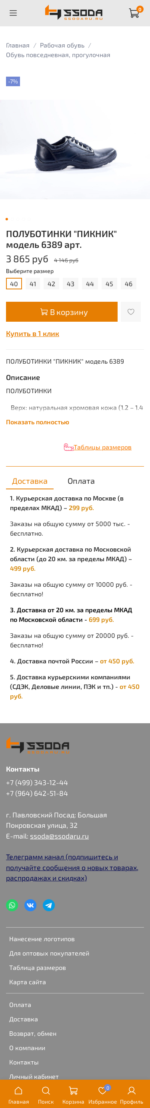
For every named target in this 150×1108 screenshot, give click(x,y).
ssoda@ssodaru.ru (59, 835)
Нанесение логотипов (42, 938)
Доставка (23, 1019)
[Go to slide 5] (29, 219)
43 (70, 283)
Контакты (24, 1062)
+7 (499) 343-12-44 (37, 782)
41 (33, 283)
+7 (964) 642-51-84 (37, 793)
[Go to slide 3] (17, 219)
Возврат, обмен (32, 1033)
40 (14, 283)
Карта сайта (27, 981)
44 (90, 283)
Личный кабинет (34, 1076)
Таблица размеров (37, 967)
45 (109, 283)
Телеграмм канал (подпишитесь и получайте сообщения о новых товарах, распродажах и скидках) (72, 867)
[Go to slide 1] (6, 219)
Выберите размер (30, 271)
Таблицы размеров (103, 447)
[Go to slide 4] (23, 219)
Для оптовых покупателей (49, 953)
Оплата (20, 1004)
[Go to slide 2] (12, 219)
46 (128, 283)
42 (51, 283)
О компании (27, 1047)
